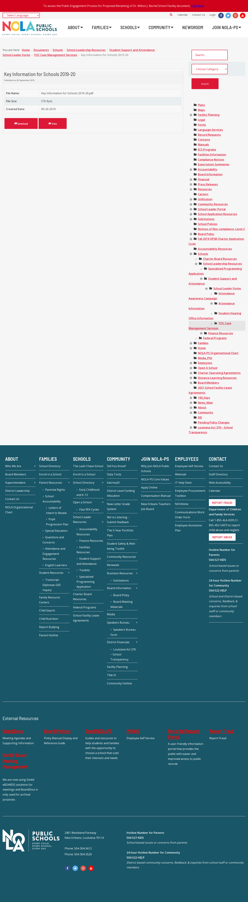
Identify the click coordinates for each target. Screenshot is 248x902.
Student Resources (51, 573)
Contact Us (198, 14)
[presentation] (191, 115)
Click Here (197, 6)
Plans (201, 105)
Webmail (180, 474)
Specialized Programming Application (85, 582)
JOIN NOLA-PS (155, 459)
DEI (200, 417)
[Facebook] (221, 15)
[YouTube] (242, 15)
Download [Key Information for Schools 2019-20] (21, 123)
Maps (201, 110)
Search (171, 14)
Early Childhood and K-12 (87, 492)
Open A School (207, 368)
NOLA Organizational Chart (19, 509)
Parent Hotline (48, 635)
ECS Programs (207, 149)
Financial (203, 179)
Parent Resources (50, 483)
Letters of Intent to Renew (56, 510)
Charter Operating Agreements (219, 373)
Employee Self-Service (189, 466)
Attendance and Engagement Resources (54, 554)
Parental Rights (55, 490)
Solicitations (206, 219)
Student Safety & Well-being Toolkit (121, 546)
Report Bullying (49, 627)
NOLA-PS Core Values (155, 479)
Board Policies (57, 731)
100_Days (204, 398)
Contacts (204, 139)
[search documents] (210, 55)
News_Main (205, 403)
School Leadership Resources (222, 264)
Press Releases (208, 184)
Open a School (82, 502)
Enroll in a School (50, 474)
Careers (203, 194)
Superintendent (15, 483)
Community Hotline (119, 683)
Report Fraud (221, 731)
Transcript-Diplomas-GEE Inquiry (52, 585)
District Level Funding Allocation (121, 493)
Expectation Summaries (213, 164)
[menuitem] (75, 27)
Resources (205, 189)
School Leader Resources (82, 519)
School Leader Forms (227, 288)
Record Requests (209, 135)
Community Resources (213, 204)
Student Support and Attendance (88, 561)
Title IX (111, 675)
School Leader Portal (212, 209)
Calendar (183, 14)
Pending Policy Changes (214, 422)
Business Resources (120, 573)
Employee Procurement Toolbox (190, 493)
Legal (201, 120)
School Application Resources (217, 214)
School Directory (49, 466)
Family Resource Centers (49, 599)
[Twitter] (228, 15)
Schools (203, 254)
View (52, 123)
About (202, 407)
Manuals (203, 144)
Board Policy (206, 234)
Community (205, 412)
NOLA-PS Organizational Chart (218, 353)
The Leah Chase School (88, 466)
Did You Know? (116, 466)
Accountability (207, 169)
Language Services (210, 130)
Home (202, 348)
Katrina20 (113, 483)
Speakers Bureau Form (122, 632)
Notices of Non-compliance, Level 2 (221, 229)
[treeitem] (201, 105)
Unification (205, 199)
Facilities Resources (83, 549)
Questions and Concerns (53, 539)
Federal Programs (215, 338)
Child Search (47, 610)
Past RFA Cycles (89, 509)
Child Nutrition (48, 619)
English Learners (56, 565)
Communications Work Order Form (189, 514)
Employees (205, 363)
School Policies (207, 224)
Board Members (208, 383)
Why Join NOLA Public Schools (155, 468)
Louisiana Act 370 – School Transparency (123, 654)
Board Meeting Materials (121, 604)
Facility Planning (208, 115)
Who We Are (13, 466)
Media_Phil (205, 358)
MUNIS (133, 731)
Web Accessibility (220, 483)
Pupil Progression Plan (57, 521)
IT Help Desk (183, 483)
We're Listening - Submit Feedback (118, 519)
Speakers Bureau (118, 622)
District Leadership (17, 491)
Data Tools (114, 474)
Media (111, 614)
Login (212, 14)
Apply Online (149, 487)
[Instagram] (235, 15)
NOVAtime (181, 504)
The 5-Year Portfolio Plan (120, 532)
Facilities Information (212, 154)
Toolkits (84, 570)
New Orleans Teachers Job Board (155, 506)
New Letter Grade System (118, 506)
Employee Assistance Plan (188, 527)
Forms (202, 125)
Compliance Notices (211, 159)
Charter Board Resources (220, 259)
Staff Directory (218, 474)
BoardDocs (13, 731)
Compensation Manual (155, 496)
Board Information (210, 174)
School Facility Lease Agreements (86, 618)
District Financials (118, 642)
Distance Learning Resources (217, 378)
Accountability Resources (215, 249)
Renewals (113, 565)
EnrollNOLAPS (98, 731)
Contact (218, 459)
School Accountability (52, 498)
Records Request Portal (184, 734)
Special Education (56, 531)
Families (203, 343)
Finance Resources (220, 333)
